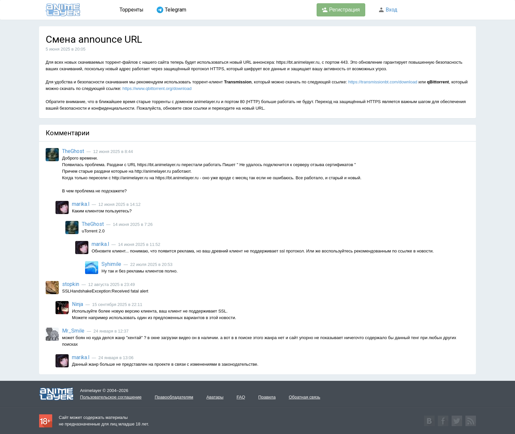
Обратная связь (304, 397)
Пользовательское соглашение (111, 397)
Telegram (171, 10)
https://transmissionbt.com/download (382, 81)
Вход (387, 10)
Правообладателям (174, 397)
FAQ (240, 397)
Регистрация (341, 10)
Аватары (214, 397)
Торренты (132, 10)
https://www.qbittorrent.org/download (157, 88)
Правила (267, 397)
